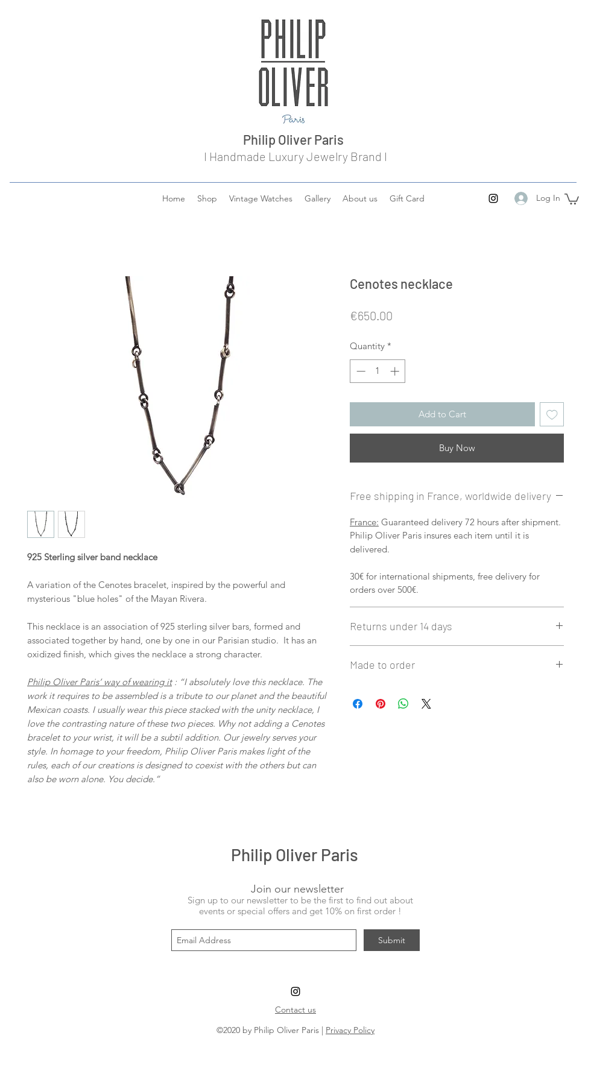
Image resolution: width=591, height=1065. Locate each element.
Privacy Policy (350, 1030)
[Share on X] (426, 704)
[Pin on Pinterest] (380, 704)
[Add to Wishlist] (552, 414)
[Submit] (392, 940)
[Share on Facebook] (357, 704)
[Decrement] (360, 371)
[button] (571, 198)
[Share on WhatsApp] (403, 704)
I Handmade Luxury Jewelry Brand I (295, 156)
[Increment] (396, 371)
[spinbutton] (378, 371)
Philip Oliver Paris (296, 139)
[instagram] (493, 198)
